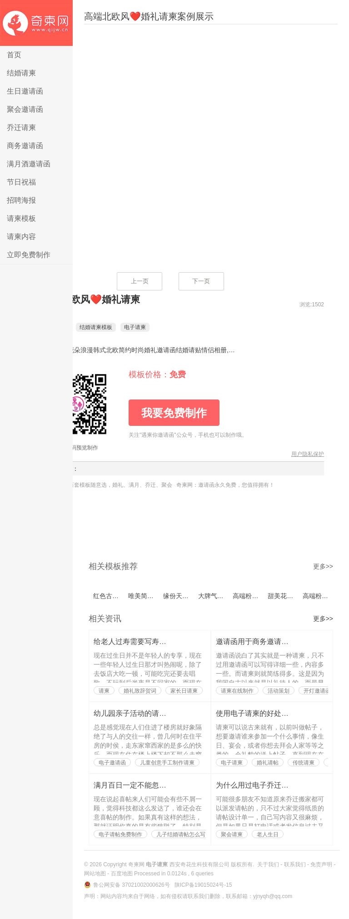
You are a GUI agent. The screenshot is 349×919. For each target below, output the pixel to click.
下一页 (201, 281)
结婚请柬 (21, 73)
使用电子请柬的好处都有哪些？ (267, 713)
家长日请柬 (184, 691)
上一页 (140, 281)
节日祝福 (21, 182)
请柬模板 (21, 218)
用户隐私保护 (307, 454)
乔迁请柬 (21, 127)
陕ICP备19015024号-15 (203, 885)
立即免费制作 (28, 255)
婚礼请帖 (268, 762)
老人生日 (268, 834)
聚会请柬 (232, 834)
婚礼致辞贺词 (140, 691)
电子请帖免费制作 (120, 834)
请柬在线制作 (237, 691)
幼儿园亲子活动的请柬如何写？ (144, 713)
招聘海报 (21, 200)
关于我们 (268, 864)
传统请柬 (303, 762)
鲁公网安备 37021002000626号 (132, 885)
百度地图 (122, 873)
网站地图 (95, 873)
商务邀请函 (25, 146)
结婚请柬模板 (109, 327)
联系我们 (295, 864)
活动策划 (278, 691)
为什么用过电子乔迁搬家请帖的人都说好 (281, 785)
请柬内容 (21, 236)
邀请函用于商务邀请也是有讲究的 (270, 641)
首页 (14, 55)
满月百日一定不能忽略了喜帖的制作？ (155, 785)
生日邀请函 (25, 91)
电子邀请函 (112, 762)
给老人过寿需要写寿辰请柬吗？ (144, 641)
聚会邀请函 (25, 109)
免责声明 (321, 864)
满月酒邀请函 (28, 164)
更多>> (323, 566)
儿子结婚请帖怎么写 (180, 834)
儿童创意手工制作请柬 (167, 762)
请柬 (104, 691)
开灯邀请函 (317, 691)
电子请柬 (36, 23)
